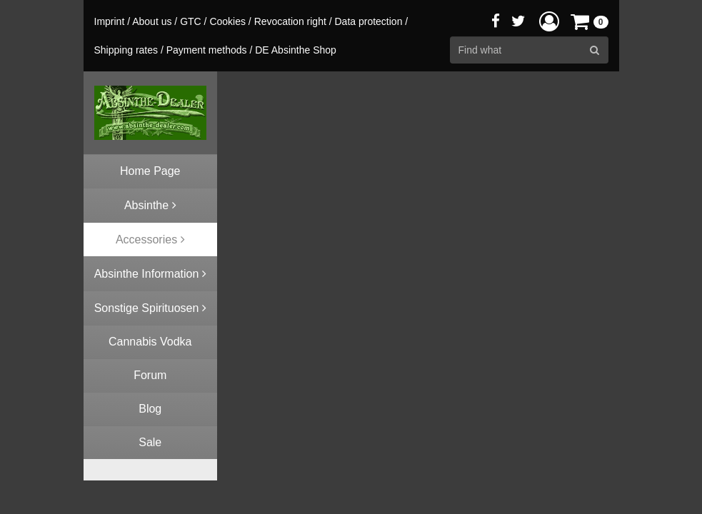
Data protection (368, 21)
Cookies (227, 21)
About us (151, 21)
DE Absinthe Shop (295, 50)
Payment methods (206, 50)
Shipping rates (126, 50)
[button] (549, 21)
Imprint (109, 21)
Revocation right (290, 21)
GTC (190, 21)
